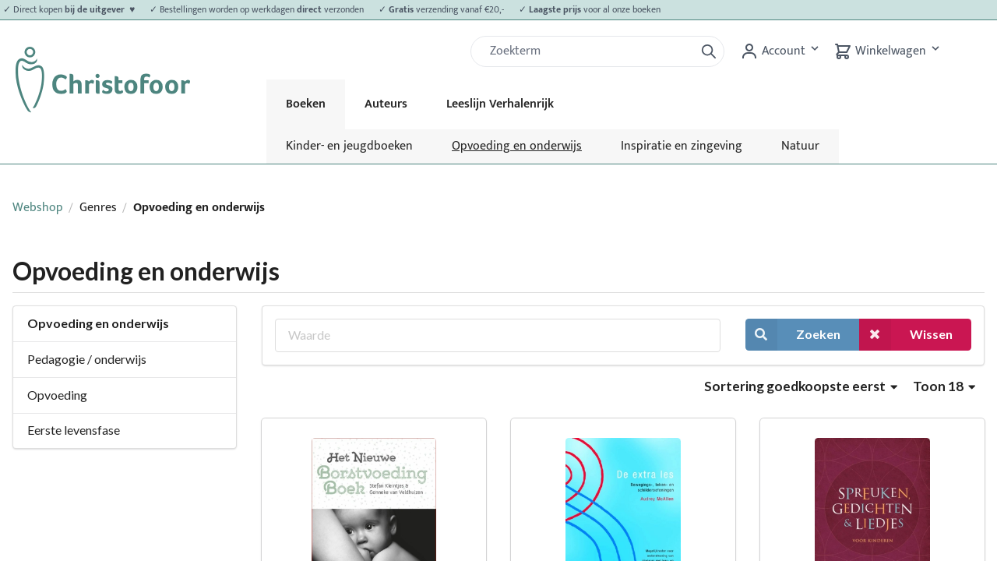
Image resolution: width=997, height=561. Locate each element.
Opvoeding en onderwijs (517, 146)
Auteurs (386, 104)
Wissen (906, 335)
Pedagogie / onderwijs (86, 358)
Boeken (306, 104)
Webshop (37, 207)
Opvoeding (57, 394)
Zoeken (792, 335)
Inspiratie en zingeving (681, 146)
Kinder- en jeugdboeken (349, 146)
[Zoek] (589, 51)
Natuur (800, 146)
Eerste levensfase (73, 429)
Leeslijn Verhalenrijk (500, 104)
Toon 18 (944, 386)
